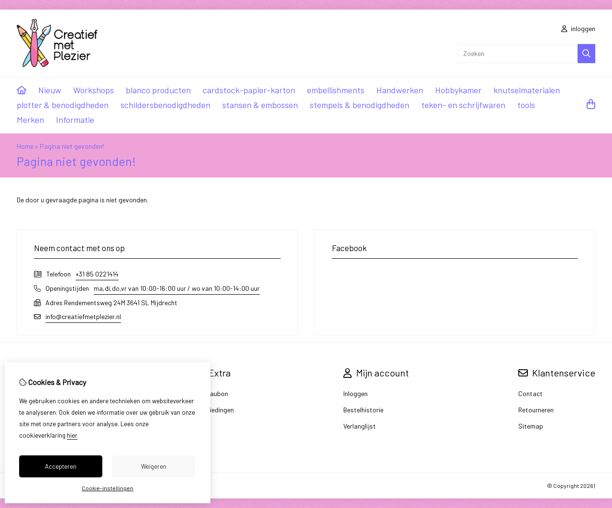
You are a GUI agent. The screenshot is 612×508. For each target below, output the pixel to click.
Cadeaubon (211, 393)
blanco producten (158, 90)
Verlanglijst (359, 426)
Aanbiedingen (214, 410)
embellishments (335, 90)
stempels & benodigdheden (359, 104)
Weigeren (153, 466)
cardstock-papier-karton (249, 90)
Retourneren (536, 410)
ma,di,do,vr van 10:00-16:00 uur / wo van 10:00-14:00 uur (177, 288)
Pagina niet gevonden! (72, 146)
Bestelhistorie (363, 410)
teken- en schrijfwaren (463, 104)
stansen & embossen (260, 104)
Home (25, 146)
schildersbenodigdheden (165, 104)
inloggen (578, 28)
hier (72, 435)
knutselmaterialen (526, 90)
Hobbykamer (458, 90)
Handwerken (399, 90)
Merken (30, 119)
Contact (530, 393)
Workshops (93, 90)
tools (526, 104)
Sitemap (530, 426)
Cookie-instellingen (107, 488)
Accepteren (60, 466)
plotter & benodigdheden (63, 104)
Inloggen (355, 393)
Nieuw (49, 90)
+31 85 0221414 (97, 274)
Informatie (75, 119)
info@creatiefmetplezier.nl (83, 316)
